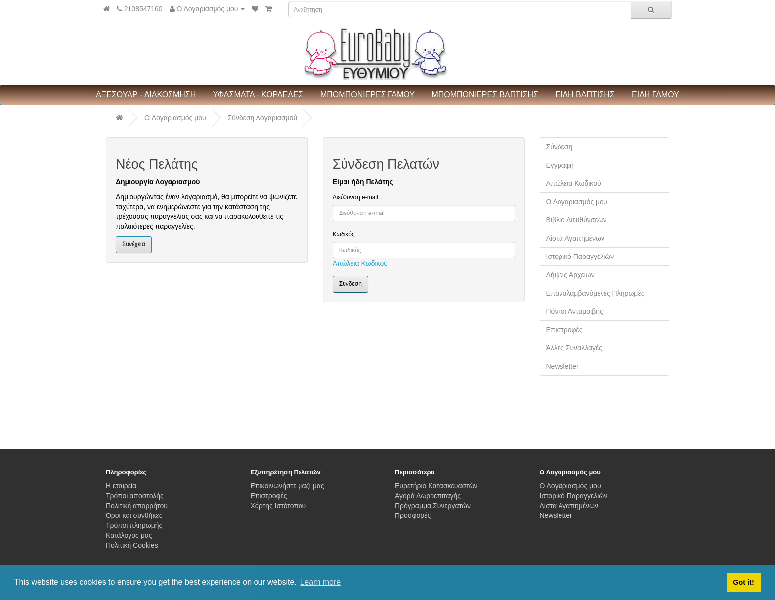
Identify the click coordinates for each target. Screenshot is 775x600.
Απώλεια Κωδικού (360, 263)
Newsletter (562, 366)
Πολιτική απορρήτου (137, 506)
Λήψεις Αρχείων (570, 275)
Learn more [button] (320, 582)
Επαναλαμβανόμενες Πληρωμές (595, 293)
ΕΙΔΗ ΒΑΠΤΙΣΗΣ (584, 94)
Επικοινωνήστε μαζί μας (287, 486)
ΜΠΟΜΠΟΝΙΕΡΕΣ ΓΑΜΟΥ (367, 94)
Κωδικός (344, 234)
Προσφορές (413, 515)
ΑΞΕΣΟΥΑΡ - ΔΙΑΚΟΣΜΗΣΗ (146, 94)
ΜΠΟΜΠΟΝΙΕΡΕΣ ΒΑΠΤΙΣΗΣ (484, 94)
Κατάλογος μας (129, 535)
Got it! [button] (743, 582)
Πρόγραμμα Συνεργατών (433, 506)
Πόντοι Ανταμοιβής (574, 311)
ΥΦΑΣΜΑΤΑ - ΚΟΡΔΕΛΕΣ (258, 94)
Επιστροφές (564, 330)
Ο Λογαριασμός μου (576, 202)
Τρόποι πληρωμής (134, 525)
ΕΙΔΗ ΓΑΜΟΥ (655, 94)
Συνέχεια (133, 244)
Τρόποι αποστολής (135, 496)
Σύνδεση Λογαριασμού (262, 118)
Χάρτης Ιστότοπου (278, 506)
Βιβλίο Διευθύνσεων (576, 220)
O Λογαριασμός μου (175, 118)
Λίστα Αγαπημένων (575, 238)
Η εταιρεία (121, 486)
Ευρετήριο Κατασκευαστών (436, 486)
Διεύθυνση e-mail (355, 197)
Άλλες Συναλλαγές (574, 348)
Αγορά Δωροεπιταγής (428, 496)
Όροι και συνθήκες (134, 515)
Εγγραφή (560, 165)
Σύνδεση (559, 147)
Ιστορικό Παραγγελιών (580, 256)
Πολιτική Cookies (132, 545)
